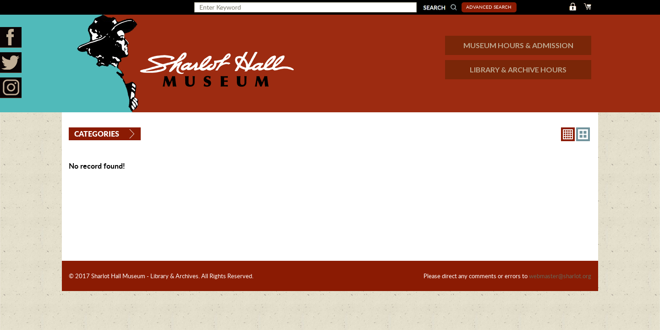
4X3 (583, 134)
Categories (96, 133)
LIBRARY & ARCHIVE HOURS (518, 69)
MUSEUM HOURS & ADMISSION (518, 45)
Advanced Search (489, 7)
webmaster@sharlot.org (560, 276)
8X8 (568, 134)
